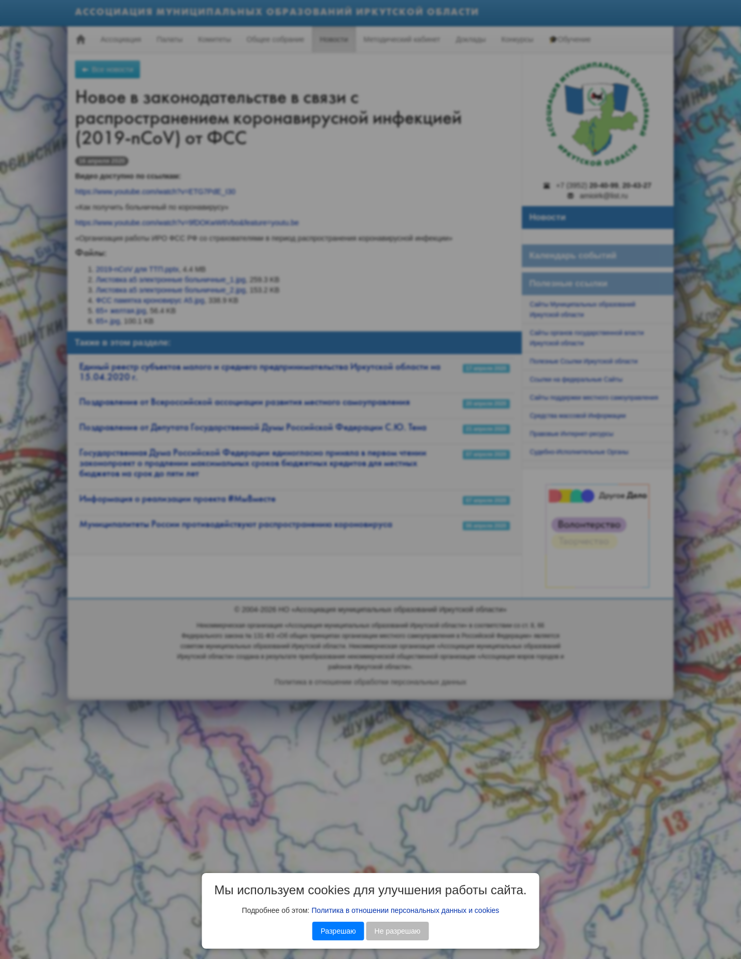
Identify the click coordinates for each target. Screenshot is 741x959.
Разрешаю (338, 931)
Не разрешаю (398, 931)
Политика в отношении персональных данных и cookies (405, 910)
